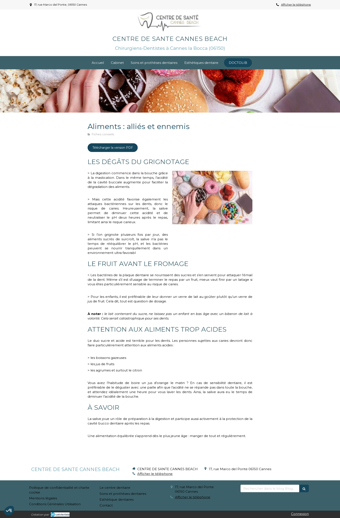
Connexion (300, 514)
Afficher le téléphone (296, 4)
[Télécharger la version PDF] (113, 147)
